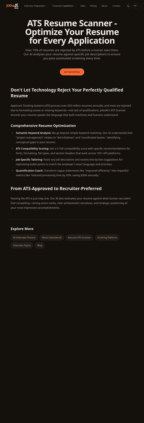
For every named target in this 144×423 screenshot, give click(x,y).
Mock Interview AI (51, 237)
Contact (116, 6)
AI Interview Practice (24, 237)
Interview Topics (22, 245)
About (104, 6)
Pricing (93, 6)
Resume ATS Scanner (79, 237)
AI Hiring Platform (107, 237)
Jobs (83, 6)
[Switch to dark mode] (128, 6)
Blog (39, 245)
